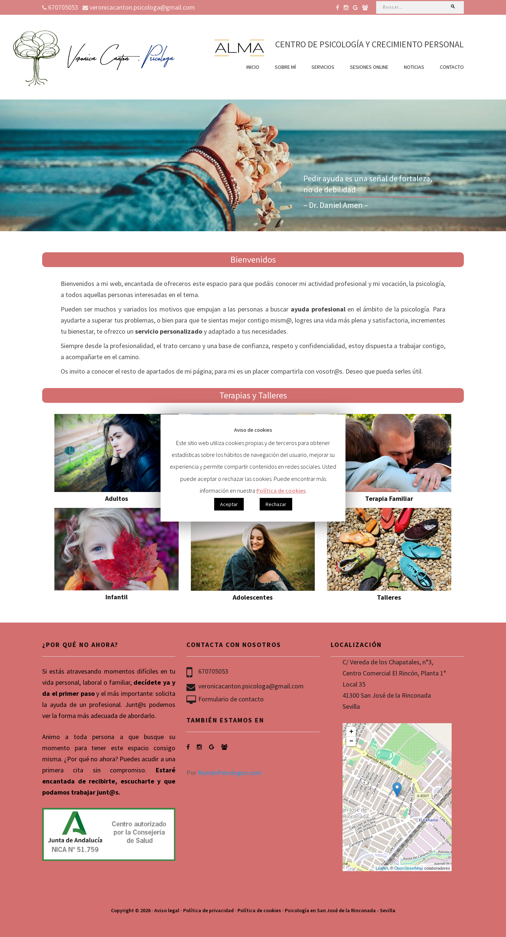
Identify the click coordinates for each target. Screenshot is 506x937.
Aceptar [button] (229, 504)
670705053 (60, 7)
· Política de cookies (258, 910)
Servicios (322, 67)
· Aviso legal (165, 910)
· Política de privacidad (207, 910)
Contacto (452, 67)
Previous (10, 164)
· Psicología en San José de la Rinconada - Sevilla (338, 910)
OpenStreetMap (408, 868)
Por (224, 772)
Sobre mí (285, 67)
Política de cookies (281, 490)
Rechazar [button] (276, 504)
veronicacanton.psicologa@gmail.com (138, 7)
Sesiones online (369, 67)
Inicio (252, 67)
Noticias (414, 67)
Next (495, 164)
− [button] (352, 741)
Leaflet (382, 868)
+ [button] (352, 731)
